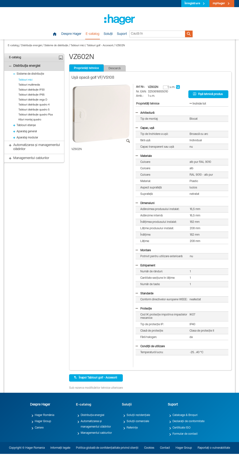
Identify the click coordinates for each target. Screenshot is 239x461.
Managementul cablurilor (96, 433)
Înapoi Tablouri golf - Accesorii (95, 377)
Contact (165, 448)
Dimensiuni (145, 203)
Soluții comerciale (138, 421)
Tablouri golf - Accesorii (100, 45)
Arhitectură (145, 113)
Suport (122, 34)
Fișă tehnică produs (208, 94)
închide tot (198, 103)
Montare (143, 250)
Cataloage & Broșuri (185, 415)
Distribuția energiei (31, 45)
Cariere (39, 427)
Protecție (144, 308)
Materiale (144, 156)
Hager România (44, 415)
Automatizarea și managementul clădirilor (96, 424)
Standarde (144, 293)
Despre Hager (71, 34)
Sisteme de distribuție (56, 45)
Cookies (149, 448)
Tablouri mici (77, 45)
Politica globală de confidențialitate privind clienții (107, 448)
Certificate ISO (181, 427)
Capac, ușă (145, 128)
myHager (219, 3)
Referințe (132, 427)
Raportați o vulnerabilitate (214, 448)
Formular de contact (185, 434)
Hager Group (43, 421)
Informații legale (60, 448)
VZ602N (120, 45)
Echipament (145, 265)
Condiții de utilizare (150, 346)
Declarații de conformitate (188, 421)
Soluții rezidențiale (138, 415)
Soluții (108, 34)
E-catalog (92, 34)
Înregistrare (192, 3)
